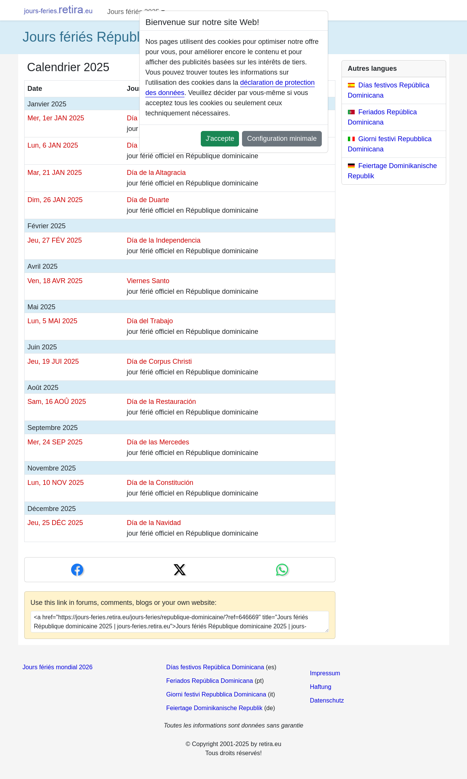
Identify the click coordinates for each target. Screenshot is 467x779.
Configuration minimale (282, 138)
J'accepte (220, 138)
